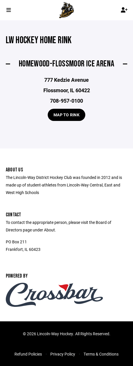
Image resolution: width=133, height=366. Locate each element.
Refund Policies (28, 354)
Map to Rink (66, 114)
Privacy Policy (62, 354)
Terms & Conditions (101, 354)
